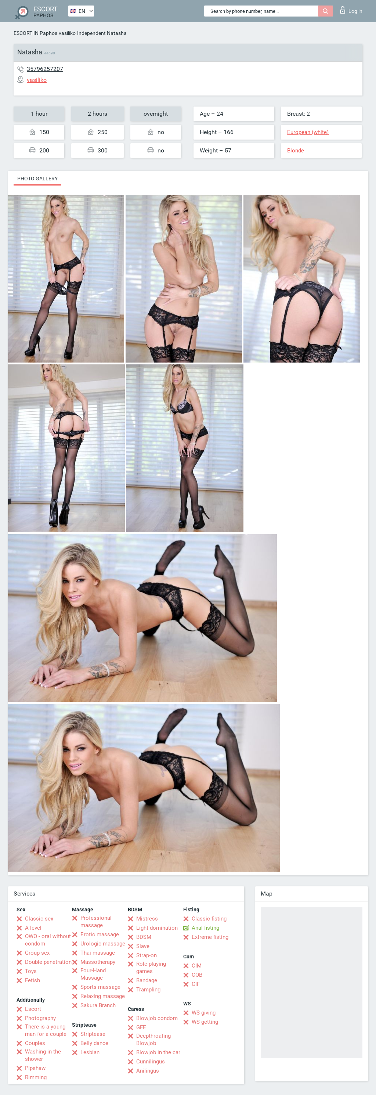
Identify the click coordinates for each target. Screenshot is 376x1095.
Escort (33, 1009)
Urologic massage (102, 943)
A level (33, 928)
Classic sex (39, 918)
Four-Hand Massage (93, 974)
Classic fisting (209, 918)
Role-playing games (151, 968)
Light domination (157, 928)
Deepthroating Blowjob (153, 1040)
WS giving (204, 1012)
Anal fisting (205, 928)
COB (197, 975)
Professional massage (96, 922)
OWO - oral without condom (48, 940)
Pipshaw (35, 1068)
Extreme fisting (210, 937)
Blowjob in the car (158, 1052)
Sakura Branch (98, 1005)
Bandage (146, 980)
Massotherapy (97, 962)
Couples (35, 1043)
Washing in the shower (43, 1055)
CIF (196, 984)
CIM (197, 965)
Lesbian (90, 1052)
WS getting (205, 1022)
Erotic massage (99, 934)
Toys (31, 971)
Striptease (92, 1034)
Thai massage (97, 953)
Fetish (32, 980)
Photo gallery (37, 178)
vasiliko (67, 33)
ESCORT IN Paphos (35, 33)
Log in (351, 10)
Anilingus (147, 1070)
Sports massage (100, 987)
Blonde (295, 150)
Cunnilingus (150, 1061)
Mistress (147, 918)
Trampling (148, 989)
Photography (40, 1018)
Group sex (37, 953)
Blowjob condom (157, 1018)
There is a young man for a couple (45, 1030)
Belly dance (94, 1043)
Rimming (36, 1077)
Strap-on (146, 955)
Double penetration (48, 962)
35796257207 (45, 68)
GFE (141, 1027)
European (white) (308, 132)
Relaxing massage (102, 996)
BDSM (143, 937)
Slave (142, 946)
